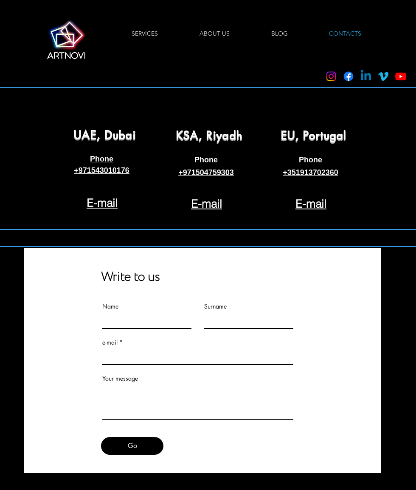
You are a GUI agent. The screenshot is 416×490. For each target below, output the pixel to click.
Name (110, 306)
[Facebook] (348, 76)
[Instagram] (331, 76)
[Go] (132, 446)
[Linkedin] (366, 76)
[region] (102, 157)
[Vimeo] (383, 76)
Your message (120, 378)
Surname (215, 306)
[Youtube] (400, 76)
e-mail (110, 342)
